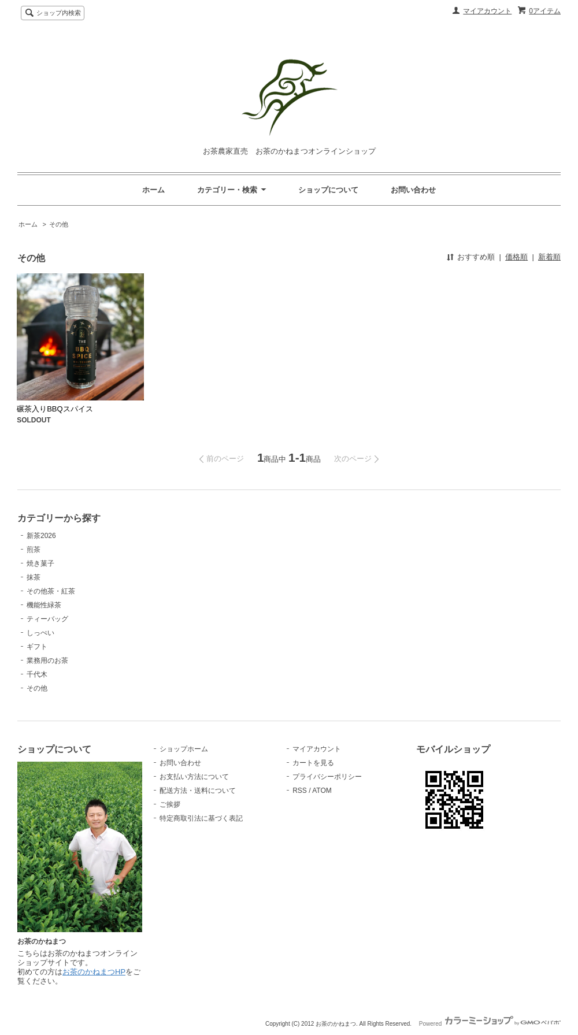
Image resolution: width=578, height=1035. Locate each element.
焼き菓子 (40, 563)
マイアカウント (487, 11)
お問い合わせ (413, 190)
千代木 (37, 674)
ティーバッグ (47, 619)
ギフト (37, 647)
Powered (490, 1024)
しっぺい (40, 633)
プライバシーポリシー (327, 777)
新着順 (549, 257)
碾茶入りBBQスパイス (54, 409)
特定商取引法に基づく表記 (201, 818)
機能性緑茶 (44, 605)
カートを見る (313, 763)
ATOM (322, 791)
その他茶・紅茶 (51, 591)
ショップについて (328, 190)
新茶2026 (41, 536)
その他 (58, 224)
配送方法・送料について (198, 791)
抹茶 (33, 577)
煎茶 (33, 550)
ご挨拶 (170, 804)
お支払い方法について (194, 777)
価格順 (516, 257)
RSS (299, 791)
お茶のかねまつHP (93, 971)
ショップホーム (184, 749)
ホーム (153, 190)
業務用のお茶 (47, 660)
